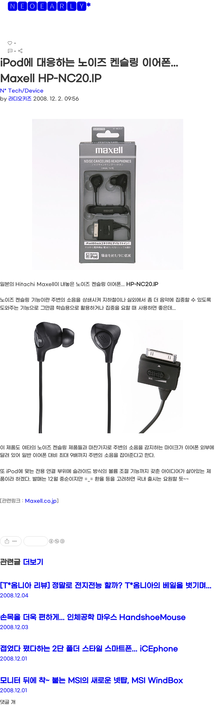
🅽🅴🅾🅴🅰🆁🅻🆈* (48, 8)
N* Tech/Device (21, 91)
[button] (9, 28)
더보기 (33, 562)
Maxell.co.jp (41, 501)
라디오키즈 (19, 99)
